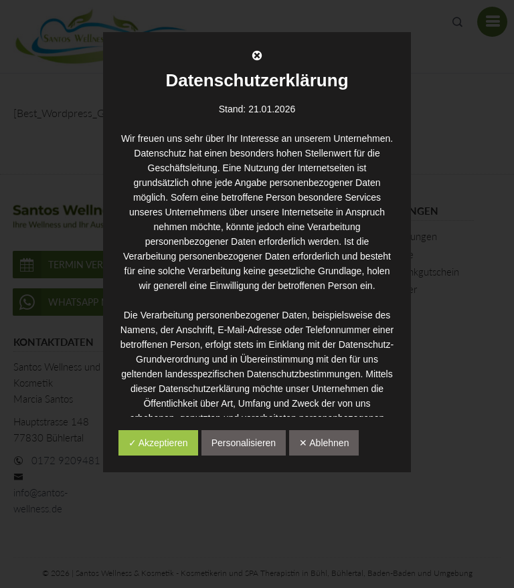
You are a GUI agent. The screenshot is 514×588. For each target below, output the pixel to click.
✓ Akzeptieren (158, 442)
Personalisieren (243, 442)
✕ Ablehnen (324, 442)
